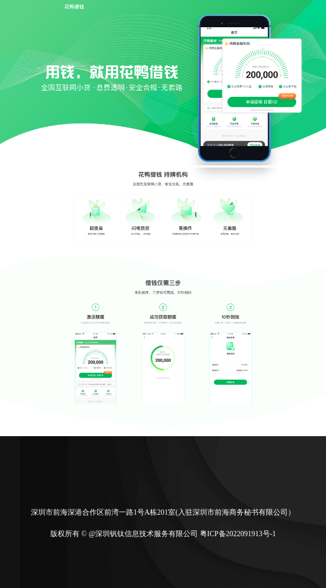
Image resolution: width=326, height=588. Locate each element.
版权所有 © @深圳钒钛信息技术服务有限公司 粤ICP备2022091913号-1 (163, 534)
